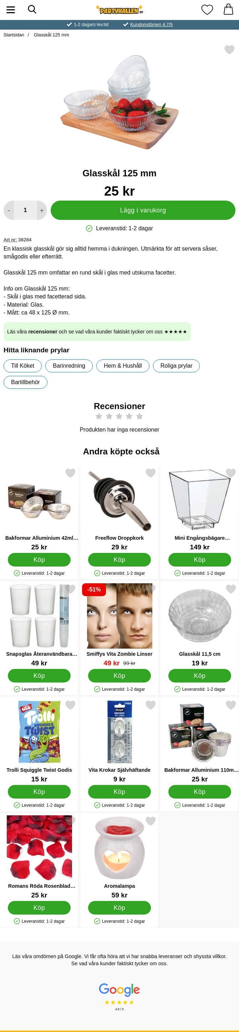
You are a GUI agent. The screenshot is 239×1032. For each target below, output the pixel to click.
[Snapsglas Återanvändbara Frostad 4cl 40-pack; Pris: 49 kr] (39, 625)
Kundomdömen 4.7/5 (151, 24)
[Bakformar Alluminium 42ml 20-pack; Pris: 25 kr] (39, 509)
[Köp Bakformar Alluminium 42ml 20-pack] (39, 560)
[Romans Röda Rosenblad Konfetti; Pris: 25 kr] (39, 857)
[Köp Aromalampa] (119, 908)
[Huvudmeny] (10, 10)
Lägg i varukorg (143, 210)
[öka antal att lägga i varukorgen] (42, 210)
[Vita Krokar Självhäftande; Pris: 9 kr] (119, 741)
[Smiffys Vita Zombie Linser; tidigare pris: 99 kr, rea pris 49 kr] (119, 625)
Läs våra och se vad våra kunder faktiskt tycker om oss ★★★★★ (97, 331)
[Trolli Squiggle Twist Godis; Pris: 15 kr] (39, 741)
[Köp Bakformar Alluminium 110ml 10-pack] (199, 792)
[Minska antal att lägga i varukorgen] (9, 210)
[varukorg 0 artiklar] (228, 9)
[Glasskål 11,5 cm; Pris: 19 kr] (200, 625)
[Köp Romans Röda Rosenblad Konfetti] (39, 908)
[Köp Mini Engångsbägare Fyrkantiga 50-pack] (199, 560)
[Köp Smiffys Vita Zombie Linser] (119, 676)
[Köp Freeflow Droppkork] (119, 560)
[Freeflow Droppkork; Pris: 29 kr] (119, 509)
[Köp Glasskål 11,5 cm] (199, 676)
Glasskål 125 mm (50, 34)
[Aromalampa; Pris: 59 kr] (119, 857)
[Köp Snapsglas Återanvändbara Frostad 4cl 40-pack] (39, 676)
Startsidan (14, 34)
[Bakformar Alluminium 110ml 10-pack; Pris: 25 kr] (200, 741)
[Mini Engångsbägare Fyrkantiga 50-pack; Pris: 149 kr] (200, 509)
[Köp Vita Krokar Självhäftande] (119, 792)
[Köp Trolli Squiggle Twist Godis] (39, 792)
